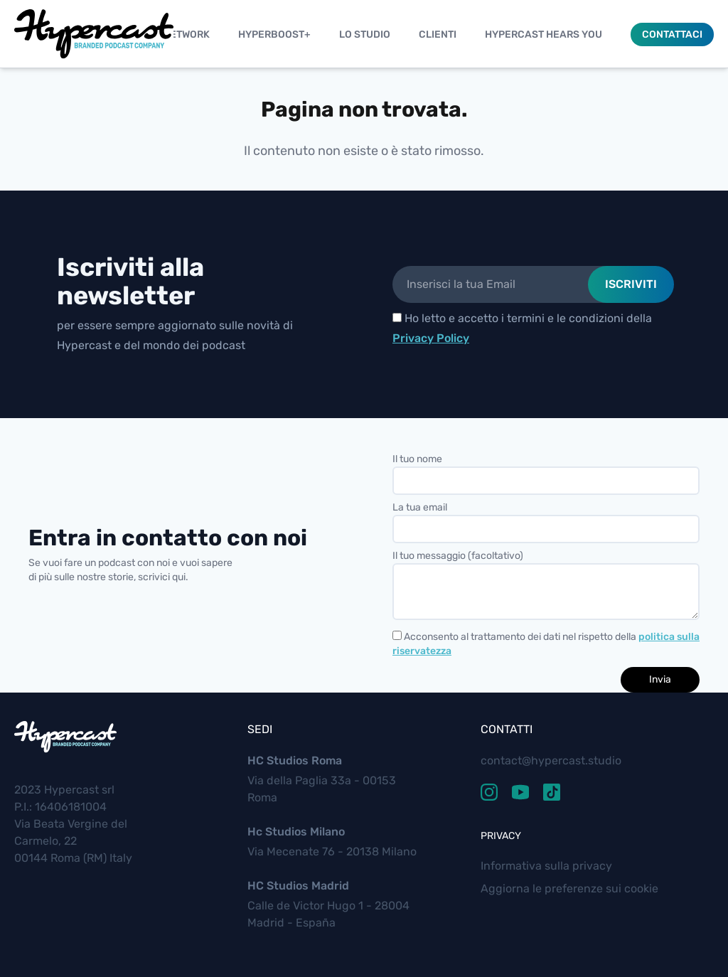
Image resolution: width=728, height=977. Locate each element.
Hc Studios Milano (296, 831)
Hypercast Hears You (543, 34)
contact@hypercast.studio (551, 760)
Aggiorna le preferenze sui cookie (569, 888)
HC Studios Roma (294, 760)
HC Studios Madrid (298, 885)
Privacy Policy (430, 338)
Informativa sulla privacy (546, 865)
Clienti (437, 34)
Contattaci (672, 34)
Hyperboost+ (274, 34)
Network (186, 34)
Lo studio (364, 34)
